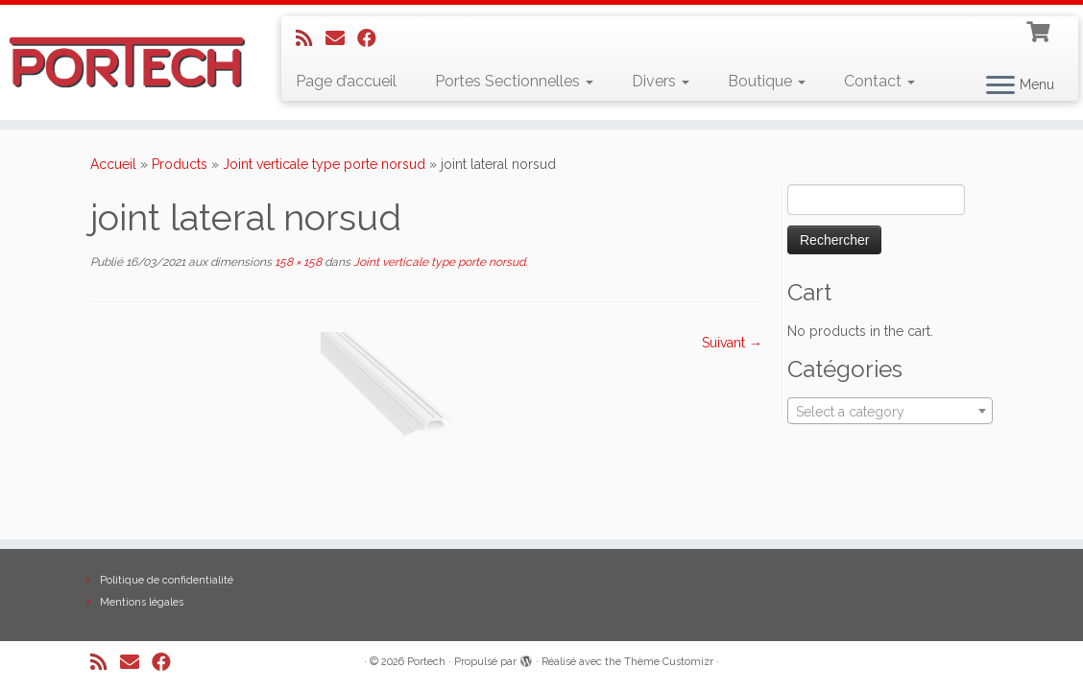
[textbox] (890, 411)
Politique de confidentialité (166, 580)
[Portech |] (126, 62)
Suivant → (732, 342)
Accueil (113, 164)
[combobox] (890, 410)
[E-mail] (341, 38)
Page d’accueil (346, 81)
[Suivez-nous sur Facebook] (373, 38)
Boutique (767, 81)
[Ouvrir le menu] (1000, 86)
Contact (879, 81)
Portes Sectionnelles (514, 81)
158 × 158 (297, 262)
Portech (426, 661)
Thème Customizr (668, 661)
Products (179, 164)
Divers (660, 81)
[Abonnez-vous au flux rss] (310, 38)
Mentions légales (141, 602)
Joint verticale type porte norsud (324, 164)
